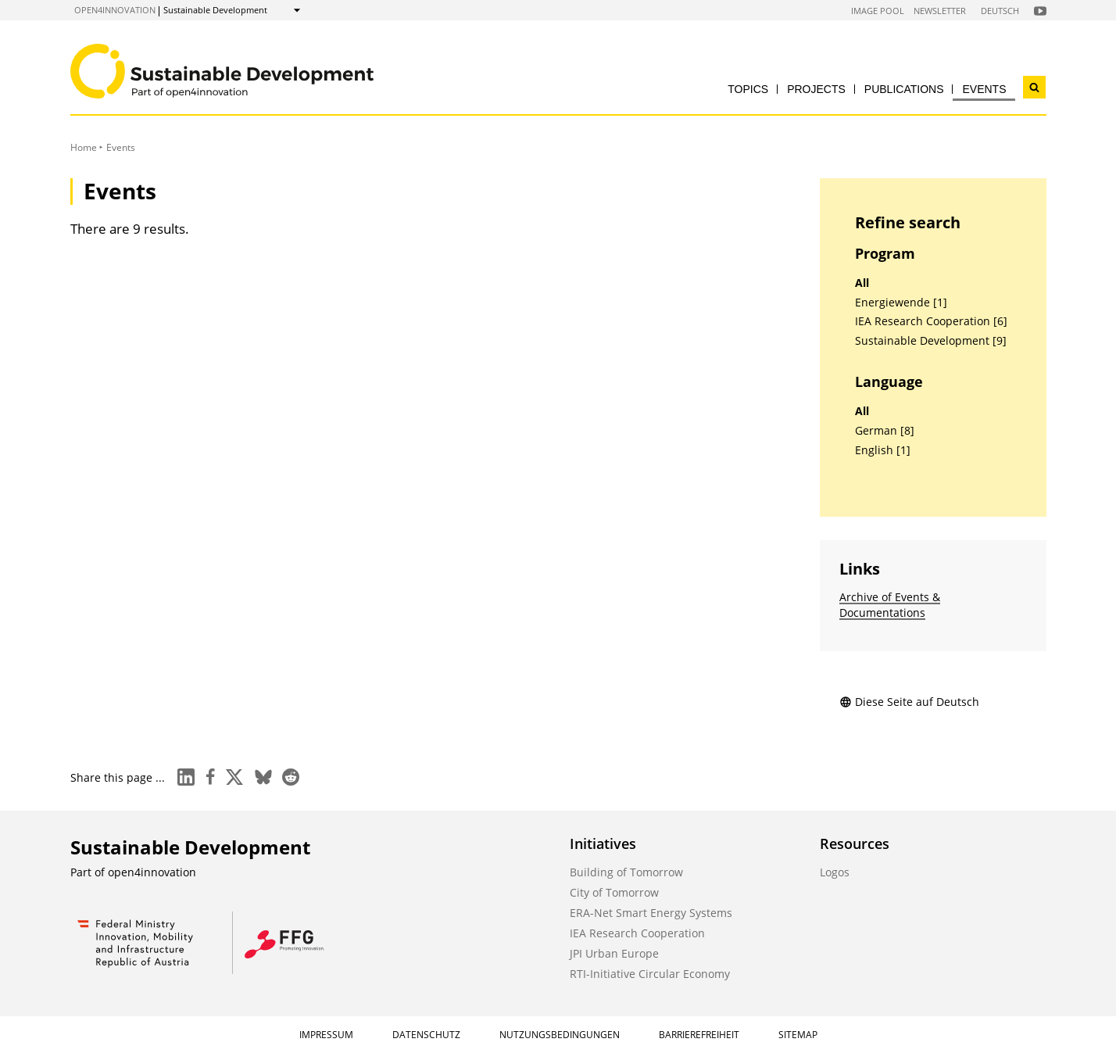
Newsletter (940, 10)
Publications (904, 89)
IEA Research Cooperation (637, 933)
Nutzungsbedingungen (559, 1034)
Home (83, 147)
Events (984, 89)
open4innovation (115, 10)
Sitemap (797, 1034)
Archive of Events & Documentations (889, 604)
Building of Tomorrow (626, 872)
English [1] (882, 450)
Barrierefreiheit (699, 1034)
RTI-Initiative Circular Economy (650, 973)
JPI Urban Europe (614, 953)
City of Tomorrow (614, 892)
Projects (816, 89)
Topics (748, 89)
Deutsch (1000, 10)
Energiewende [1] (901, 302)
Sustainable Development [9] (931, 341)
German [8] (884, 431)
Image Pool (877, 10)
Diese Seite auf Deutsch (909, 701)
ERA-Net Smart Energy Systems (651, 912)
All (862, 283)
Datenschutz (426, 1034)
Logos (835, 872)
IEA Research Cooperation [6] (931, 321)
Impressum (326, 1034)
